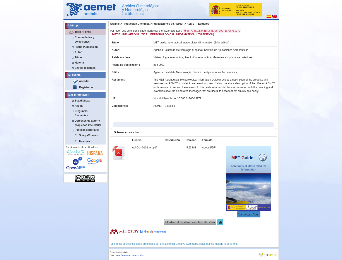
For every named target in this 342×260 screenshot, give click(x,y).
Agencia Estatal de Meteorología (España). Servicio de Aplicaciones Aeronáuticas (201, 50)
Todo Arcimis (83, 31)
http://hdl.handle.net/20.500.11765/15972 (177, 98)
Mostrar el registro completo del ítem (190, 222)
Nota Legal (115, 255)
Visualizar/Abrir (248, 214)
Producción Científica (136, 23)
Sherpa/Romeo (88, 135)
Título (78, 57)
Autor (78, 52)
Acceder (84, 81)
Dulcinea (84, 141)
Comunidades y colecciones (84, 39)
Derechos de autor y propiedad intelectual (88, 123)
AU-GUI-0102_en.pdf (144, 147)
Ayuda (79, 105)
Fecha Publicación (86, 46)
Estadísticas (82, 100)
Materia (79, 62)
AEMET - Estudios (198, 23)
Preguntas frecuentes (81, 113)
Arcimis (115, 23)
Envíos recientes (85, 67)
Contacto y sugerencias (132, 255)
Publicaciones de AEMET (168, 23)
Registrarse (86, 87)
